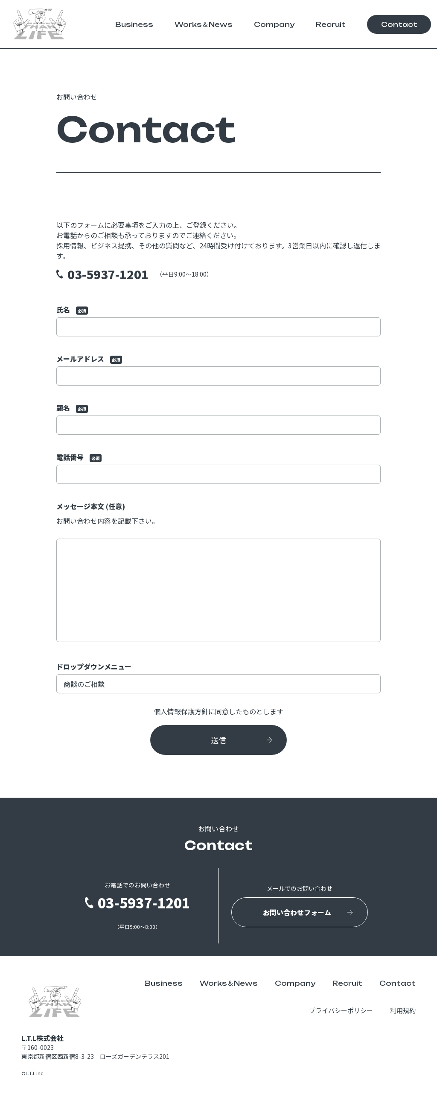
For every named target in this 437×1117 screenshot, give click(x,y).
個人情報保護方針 (181, 711)
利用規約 (403, 1010)
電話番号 (218, 468)
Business (134, 24)
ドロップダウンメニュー (218, 677)
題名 (218, 419)
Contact (399, 24)
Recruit (331, 24)
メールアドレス (218, 370)
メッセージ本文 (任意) (218, 572)
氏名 (218, 320)
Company (274, 24)
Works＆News (204, 24)
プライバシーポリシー (341, 1010)
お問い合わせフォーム (297, 912)
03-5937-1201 (108, 274)
